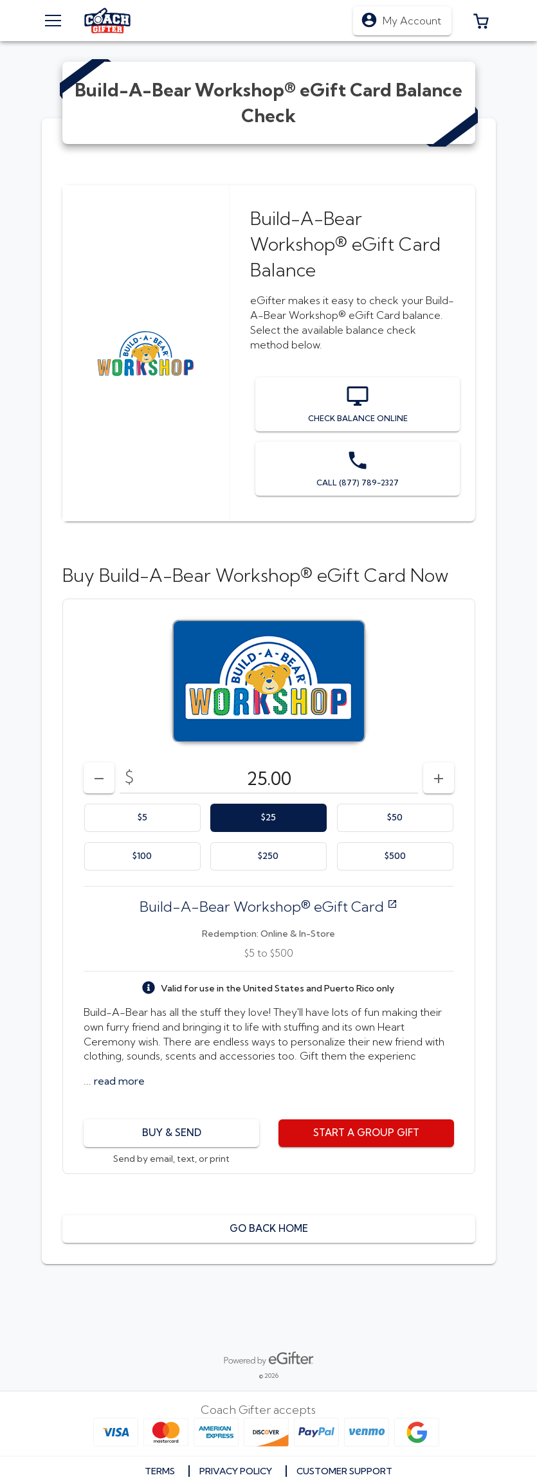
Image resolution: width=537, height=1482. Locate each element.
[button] (481, 20)
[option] (142, 818)
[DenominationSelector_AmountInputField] (269, 778)
